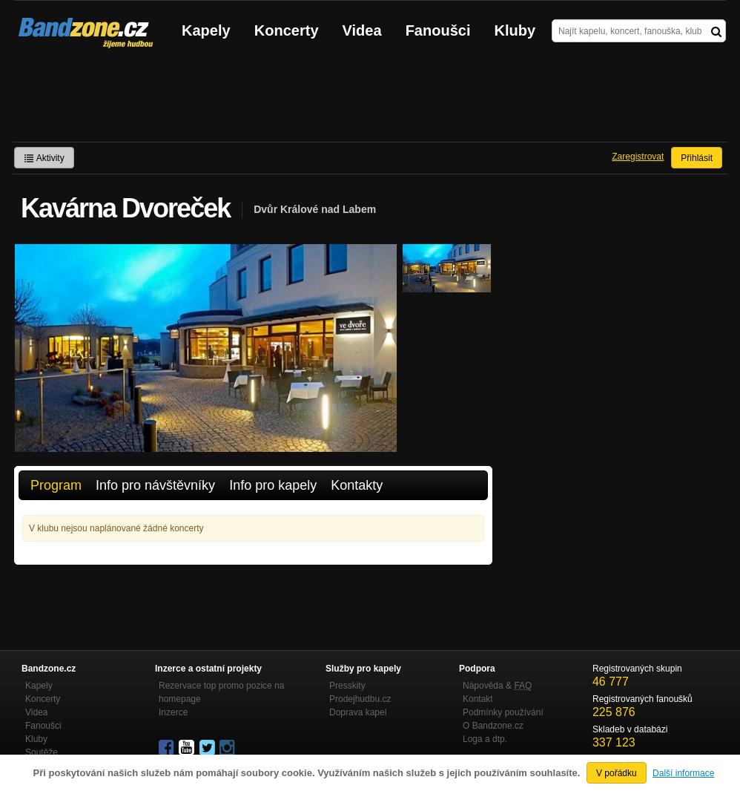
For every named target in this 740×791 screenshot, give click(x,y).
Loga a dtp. (485, 739)
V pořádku (616, 773)
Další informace (683, 773)
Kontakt (478, 699)
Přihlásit (697, 158)
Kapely (206, 30)
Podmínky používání (503, 712)
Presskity (347, 685)
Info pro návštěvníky (155, 485)
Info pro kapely (273, 485)
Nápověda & (497, 685)
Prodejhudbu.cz (360, 699)
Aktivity (44, 158)
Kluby (515, 30)
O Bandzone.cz (493, 726)
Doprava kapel (357, 712)
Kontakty (357, 485)
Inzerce (173, 712)
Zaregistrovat (638, 156)
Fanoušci (438, 30)
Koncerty (286, 30)
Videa (362, 30)
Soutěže (41, 752)
